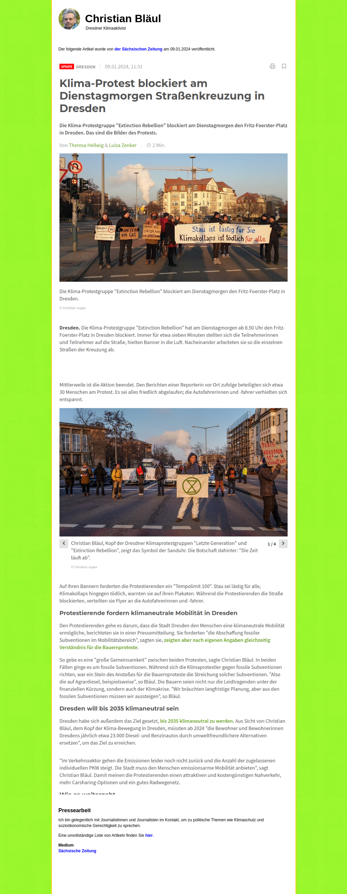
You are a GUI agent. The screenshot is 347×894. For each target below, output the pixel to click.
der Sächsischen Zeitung (138, 49)
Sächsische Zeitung (78, 851)
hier (149, 835)
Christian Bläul (123, 18)
